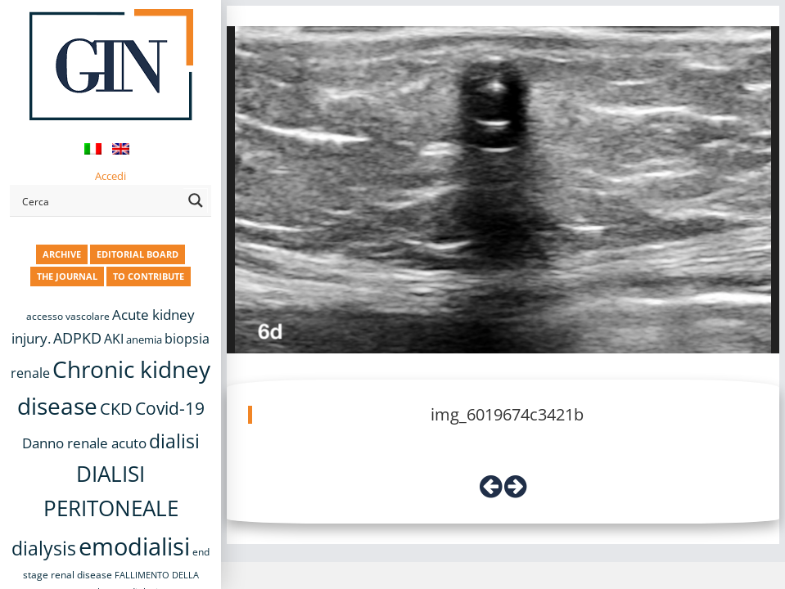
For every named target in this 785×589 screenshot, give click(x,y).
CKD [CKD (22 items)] (116, 409)
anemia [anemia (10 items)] (144, 339)
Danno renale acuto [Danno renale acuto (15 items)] (84, 443)
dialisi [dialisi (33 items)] (174, 441)
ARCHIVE (62, 254)
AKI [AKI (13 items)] (114, 339)
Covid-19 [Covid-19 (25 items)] (170, 408)
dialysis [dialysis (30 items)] (43, 548)
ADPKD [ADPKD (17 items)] (77, 338)
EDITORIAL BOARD (137, 254)
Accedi (110, 176)
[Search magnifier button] (195, 200)
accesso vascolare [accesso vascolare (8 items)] (68, 316)
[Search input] (99, 200)
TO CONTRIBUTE (148, 276)
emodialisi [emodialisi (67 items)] (134, 546)
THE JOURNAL (67, 276)
